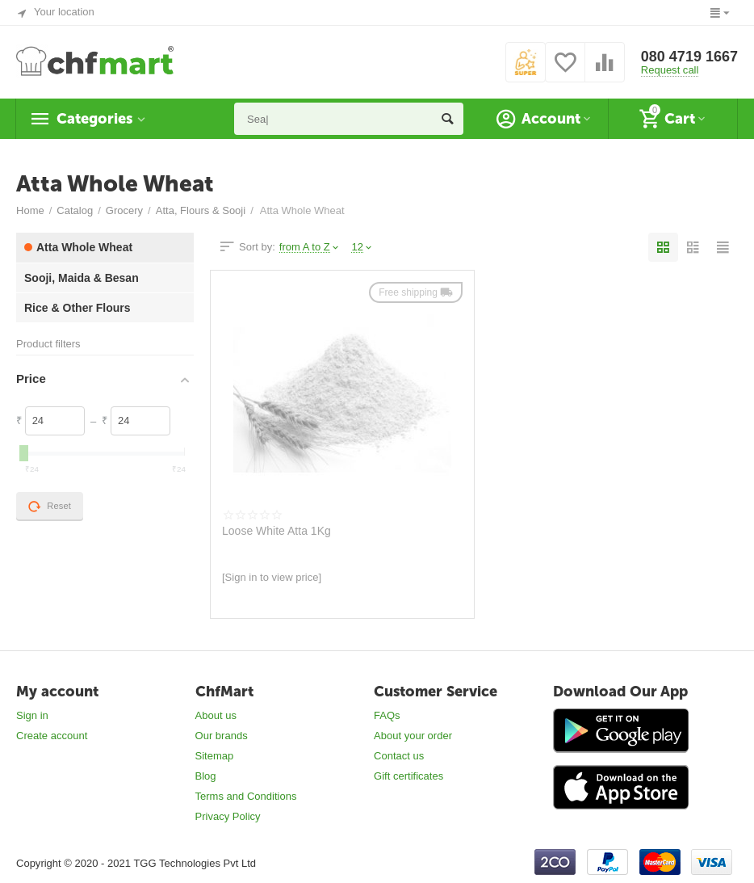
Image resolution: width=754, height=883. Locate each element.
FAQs (387, 715)
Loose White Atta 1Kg (276, 530)
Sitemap (214, 756)
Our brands (221, 736)
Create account (51, 736)
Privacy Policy (228, 816)
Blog (205, 776)
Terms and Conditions (246, 796)
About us (216, 715)
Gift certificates (408, 776)
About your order (413, 736)
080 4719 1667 (689, 56)
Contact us (399, 756)
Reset (49, 506)
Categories (94, 118)
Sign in (32, 715)
